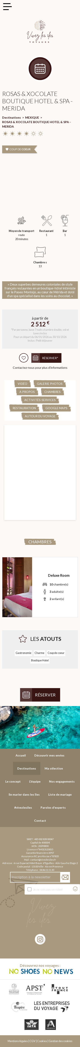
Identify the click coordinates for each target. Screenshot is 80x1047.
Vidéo (22, 383)
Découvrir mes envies (49, 755)
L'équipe (35, 781)
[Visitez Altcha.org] (75, 890)
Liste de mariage (60, 794)
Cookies (42, 1041)
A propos (27, 392)
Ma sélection (54, 768)
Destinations (11, 117)
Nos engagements (62, 781)
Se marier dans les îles (24, 794)
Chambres (52, 392)
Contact (40, 820)
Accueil (21, 755)
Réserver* (50, 358)
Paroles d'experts (53, 807)
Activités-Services (40, 400)
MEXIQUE (32, 117)
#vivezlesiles (23, 807)
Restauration (24, 408)
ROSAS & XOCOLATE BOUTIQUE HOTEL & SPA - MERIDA (36, 124)
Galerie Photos (50, 383)
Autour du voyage (40, 416)
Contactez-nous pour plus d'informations (40, 367)
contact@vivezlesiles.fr (43, 859)
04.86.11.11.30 (46, 870)
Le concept (13, 781)
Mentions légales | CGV (21, 1041)
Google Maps (56, 408)
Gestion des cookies (60, 1041)
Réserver (45, 695)
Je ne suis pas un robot (48, 889)
